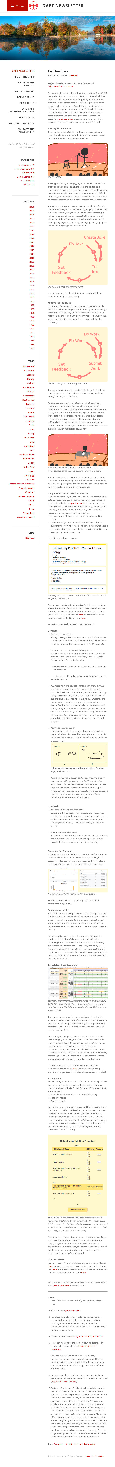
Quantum (29, 492)
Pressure (30, 479)
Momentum (28, 458)
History (31, 433)
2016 (31, 246)
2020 (31, 230)
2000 (31, 297)
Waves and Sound (25, 517)
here (81, 614)
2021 (31, 226)
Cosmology (28, 395)
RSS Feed (29, 538)
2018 (31, 238)
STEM (31, 509)
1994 (31, 320)
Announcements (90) (24, 168)
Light (32, 441)
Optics (31, 471)
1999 (31, 301)
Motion (31, 462)
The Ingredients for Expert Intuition (87, 1336)
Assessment (28, 366)
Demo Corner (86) (25, 176)
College (30, 383)
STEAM (31, 504)
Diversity (30, 404)
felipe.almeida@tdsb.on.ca (60, 86)
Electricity (30, 408)
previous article (66, 118)
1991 (31, 332)
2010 (31, 258)
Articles (74, 75)
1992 (31, 328)
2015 (31, 250)
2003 (31, 285)
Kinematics (29, 437)
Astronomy (29, 370)
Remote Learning (26, 496)
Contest (30, 391)
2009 (31, 261)
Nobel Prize (29, 467)
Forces (31, 429)
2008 (31, 265)
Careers (30, 374)
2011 (31, 254)
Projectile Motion (26, 488)
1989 (31, 340)
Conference (28, 387)
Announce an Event (21, 123)
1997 (31, 309)
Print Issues (26, 117)
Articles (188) (28, 172)
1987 (31, 348)
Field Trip (30, 421)
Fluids (31, 425)
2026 (31, 206)
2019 (31, 234)
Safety (31, 500)
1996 (31, 313)
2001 (31, 293)
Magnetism (29, 446)
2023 (31, 218)
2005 (31, 277)
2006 (31, 273)
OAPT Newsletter (23, 70)
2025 (31, 210)
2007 (31, 269)
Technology (28, 513)
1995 (31, 316)
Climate (30, 379)
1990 (31, 336)
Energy (31, 412)
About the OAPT (24, 76)
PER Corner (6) (27, 180)
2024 (31, 214)
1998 (31, 305)
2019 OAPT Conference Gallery (21, 110)
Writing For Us (24, 91)
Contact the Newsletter (26, 130)
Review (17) (29, 184)
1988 (31, 344)
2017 (31, 242)
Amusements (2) (26, 165)
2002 (31, 289)
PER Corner (27, 102)
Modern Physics (26, 454)
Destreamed (28, 400)
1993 (31, 324)
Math (32, 450)
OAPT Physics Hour (60, 1285)
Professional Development (21, 483)
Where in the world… (26, 84)
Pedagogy (29, 475)
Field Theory (28, 416)
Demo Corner (25, 97)
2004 (31, 281)
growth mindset (72, 1310)
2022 (31, 222)
